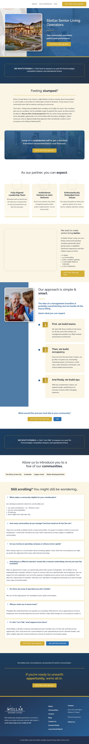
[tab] (13, 474)
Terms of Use (65, 740)
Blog (50, 718)
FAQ (55, 4)
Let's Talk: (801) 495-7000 (74, 4)
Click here (39, 69)
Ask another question (57, 643)
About (34, 4)
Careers (51, 714)
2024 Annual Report (55, 729)
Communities (53, 710)
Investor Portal (53, 725)
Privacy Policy (56, 740)
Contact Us (52, 721)
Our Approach (45, 4)
